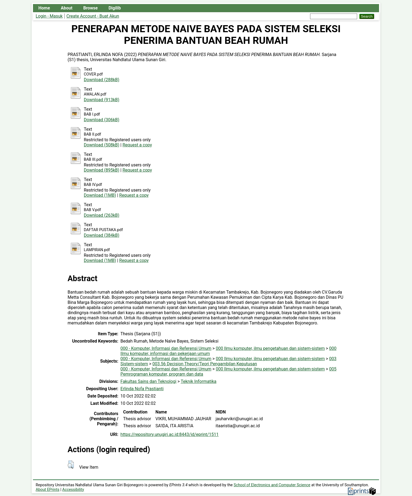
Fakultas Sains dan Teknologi (149, 381)
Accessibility (73, 489)
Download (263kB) (101, 215)
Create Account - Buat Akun (93, 16)
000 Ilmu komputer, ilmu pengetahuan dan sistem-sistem (270, 348)
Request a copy (137, 144)
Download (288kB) (101, 79)
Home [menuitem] (44, 8)
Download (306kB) (101, 119)
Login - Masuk (49, 16)
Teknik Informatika (198, 381)
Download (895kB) (101, 170)
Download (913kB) (101, 99)
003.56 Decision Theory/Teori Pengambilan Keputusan (204, 363)
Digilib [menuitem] (114, 8)
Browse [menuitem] (90, 8)
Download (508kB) (101, 144)
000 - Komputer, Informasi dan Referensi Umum (166, 348)
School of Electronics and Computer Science (272, 485)
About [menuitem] (66, 8)
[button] (71, 465)
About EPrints (47, 489)
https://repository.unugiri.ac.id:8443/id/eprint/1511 (170, 434)
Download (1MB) (100, 195)
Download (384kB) (101, 235)
